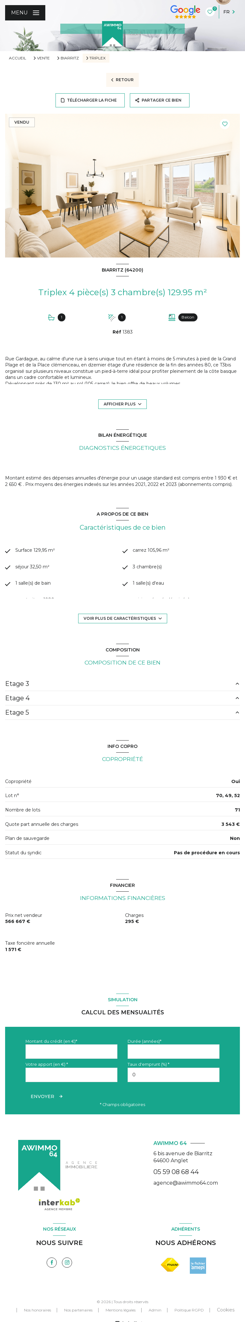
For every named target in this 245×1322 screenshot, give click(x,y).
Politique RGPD (189, 1310)
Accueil (17, 58)
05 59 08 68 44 (176, 1172)
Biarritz (70, 58)
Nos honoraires (37, 1310)
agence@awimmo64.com (185, 1183)
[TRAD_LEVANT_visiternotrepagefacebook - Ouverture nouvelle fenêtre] (52, 1262)
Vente (43, 58)
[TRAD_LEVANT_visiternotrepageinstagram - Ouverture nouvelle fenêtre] (67, 1262)
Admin (155, 1310)
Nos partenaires (78, 1310)
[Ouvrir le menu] (25, 12)
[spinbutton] (173, 1075)
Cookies (225, 1309)
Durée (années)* (144, 1041)
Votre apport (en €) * (47, 1064)
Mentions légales (121, 1310)
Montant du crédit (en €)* (51, 1041)
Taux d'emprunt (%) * (148, 1064)
